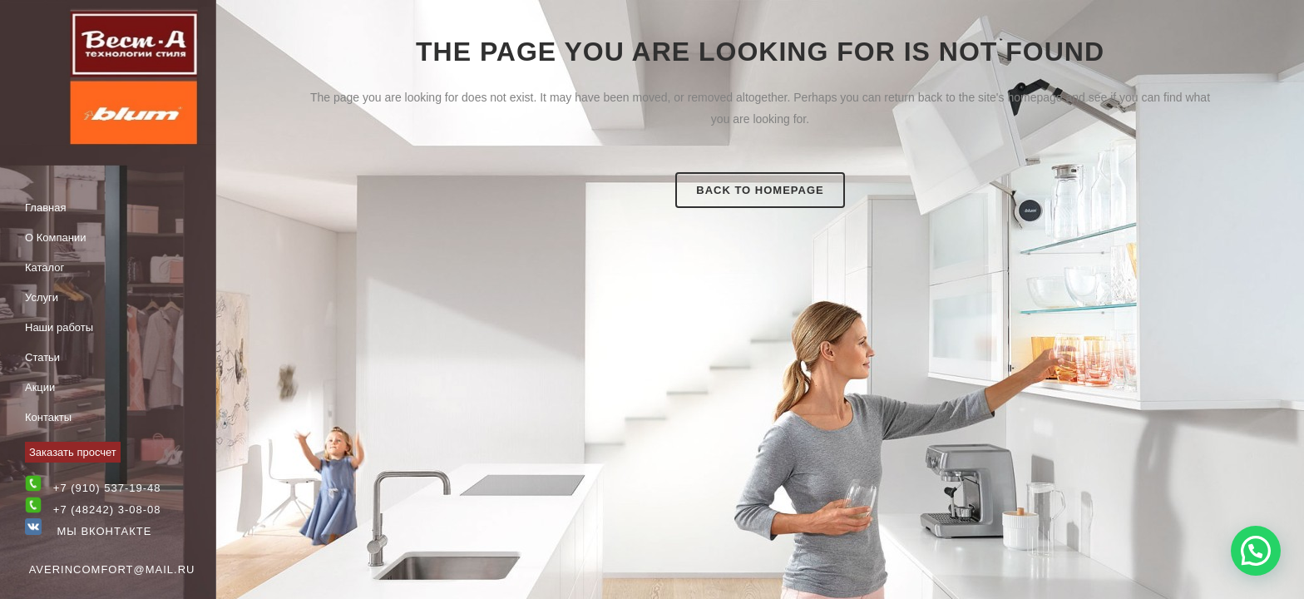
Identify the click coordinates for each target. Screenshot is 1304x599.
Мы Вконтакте (88, 531)
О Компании (55, 237)
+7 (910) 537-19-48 (107, 488)
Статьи (42, 357)
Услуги (41, 297)
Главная (45, 207)
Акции (40, 387)
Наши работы (59, 327)
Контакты (48, 417)
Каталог (44, 267)
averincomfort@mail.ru (112, 569)
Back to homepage (759, 190)
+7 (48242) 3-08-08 (107, 509)
